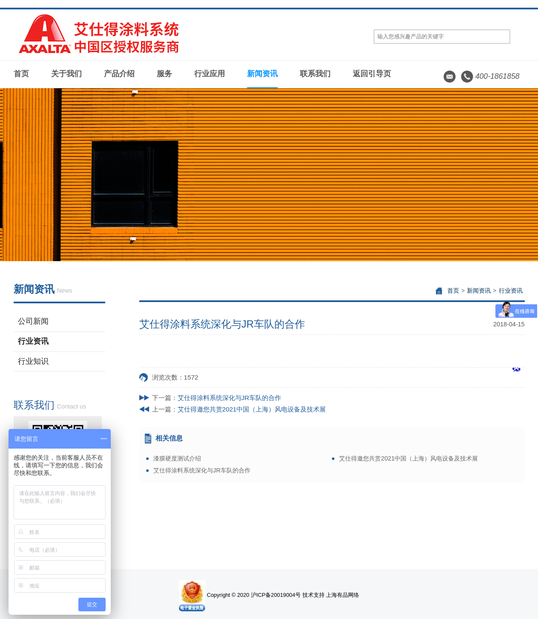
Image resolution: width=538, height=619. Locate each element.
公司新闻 (33, 321)
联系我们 (315, 73)
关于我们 (66, 73)
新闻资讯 (262, 73)
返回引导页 (372, 73)
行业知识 (33, 361)
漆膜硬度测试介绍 (177, 458)
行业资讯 (33, 341)
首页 (21, 73)
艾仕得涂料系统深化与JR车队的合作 (230, 397)
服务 (164, 73)
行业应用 (209, 73)
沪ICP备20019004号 (276, 595)
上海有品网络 (342, 595)
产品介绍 (119, 73)
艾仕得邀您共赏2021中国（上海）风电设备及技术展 (252, 409)
